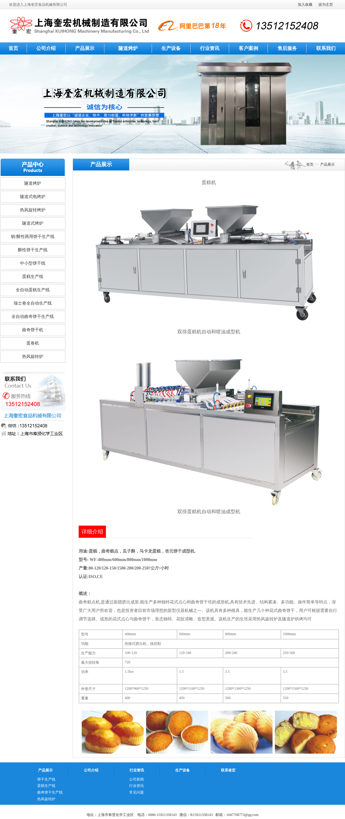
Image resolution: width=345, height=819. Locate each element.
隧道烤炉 (128, 48)
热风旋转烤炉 (32, 210)
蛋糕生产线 (32, 276)
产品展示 (84, 48)
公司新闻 (136, 779)
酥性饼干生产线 (33, 250)
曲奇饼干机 (32, 330)
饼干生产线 (46, 779)
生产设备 (171, 48)
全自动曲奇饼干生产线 (33, 316)
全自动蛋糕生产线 (33, 290)
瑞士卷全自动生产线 (33, 303)
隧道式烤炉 (32, 223)
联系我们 (326, 48)
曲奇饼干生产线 (50, 792)
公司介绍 (46, 48)
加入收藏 (305, 4)
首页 (13, 48)
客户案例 (248, 48)
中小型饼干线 (32, 263)
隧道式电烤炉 (32, 196)
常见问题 (136, 792)
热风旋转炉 (32, 356)
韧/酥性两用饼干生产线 (32, 236)
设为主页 (325, 4)
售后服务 (287, 48)
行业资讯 (209, 48)
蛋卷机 (32, 343)
